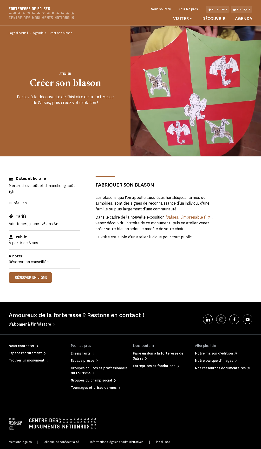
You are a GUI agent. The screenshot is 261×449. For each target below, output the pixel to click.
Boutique (241, 9)
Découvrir (213, 18)
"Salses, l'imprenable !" (185, 217)
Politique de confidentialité (61, 442)
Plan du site (162, 442)
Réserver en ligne (31, 277)
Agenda (243, 18)
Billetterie (217, 9)
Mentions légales (20, 442)
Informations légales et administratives (116, 442)
